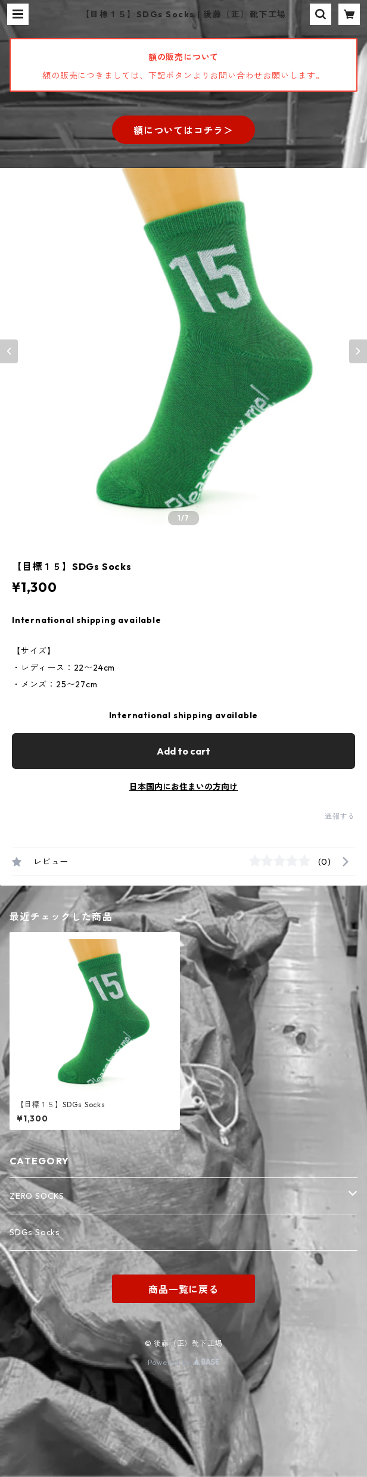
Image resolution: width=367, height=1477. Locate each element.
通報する (340, 816)
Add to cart (183, 751)
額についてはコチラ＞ (183, 130)
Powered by (184, 1362)
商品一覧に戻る (183, 1289)
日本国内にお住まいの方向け (183, 786)
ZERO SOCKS (37, 1196)
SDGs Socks (35, 1232)
